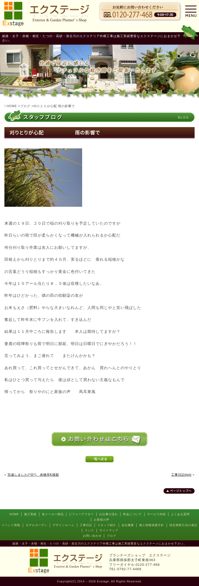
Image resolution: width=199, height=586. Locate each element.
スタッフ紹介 (106, 525)
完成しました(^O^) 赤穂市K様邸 (33, 475)
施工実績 (30, 514)
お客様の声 (101, 519)
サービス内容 (156, 514)
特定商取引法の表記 (183, 525)
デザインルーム (63, 525)
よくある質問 (180, 514)
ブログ (111, 535)
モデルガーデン (36, 525)
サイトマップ (109, 530)
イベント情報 (11, 525)
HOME (14, 514)
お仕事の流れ (108, 514)
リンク (89, 530)
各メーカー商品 (53, 514)
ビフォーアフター (81, 514)
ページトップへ (181, 491)
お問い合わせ (92, 535)
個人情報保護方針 (151, 525)
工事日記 (86, 525)
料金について (132, 514)
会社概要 (128, 525)
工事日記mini (181, 475)
